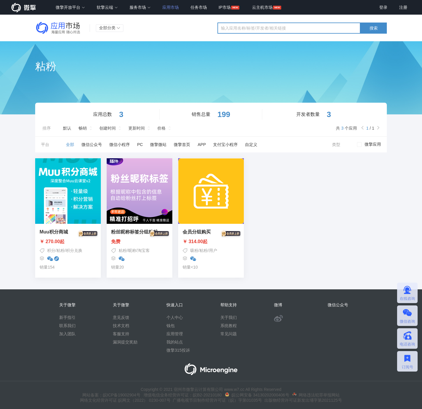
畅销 (83, 128)
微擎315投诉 (178, 350)
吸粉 (194, 250)
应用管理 (174, 333)
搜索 (374, 28)
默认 (67, 128)
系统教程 (228, 325)
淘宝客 (143, 250)
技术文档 (121, 325)
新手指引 (67, 317)
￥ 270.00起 (68, 241)
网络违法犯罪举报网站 (316, 395)
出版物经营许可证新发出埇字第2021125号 (302, 400)
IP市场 (225, 7)
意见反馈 (121, 317)
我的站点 (174, 342)
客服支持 (121, 333)
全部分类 (109, 27)
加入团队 (67, 333)
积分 (51, 250)
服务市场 (140, 7)
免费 (139, 241)
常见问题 (228, 333)
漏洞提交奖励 (125, 342)
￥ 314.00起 (211, 241)
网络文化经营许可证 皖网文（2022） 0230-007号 (125, 400)
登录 (383, 7)
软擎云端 (107, 7)
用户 (213, 250)
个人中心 (174, 317)
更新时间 (136, 128)
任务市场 (198, 7)
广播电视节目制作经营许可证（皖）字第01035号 (216, 400)
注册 (403, 7)
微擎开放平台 (70, 7)
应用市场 (170, 7)
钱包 (170, 325)
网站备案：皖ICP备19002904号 (111, 395)
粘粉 (61, 250)
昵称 (132, 250)
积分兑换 (74, 250)
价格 (161, 128)
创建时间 (107, 128)
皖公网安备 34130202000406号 (257, 395)
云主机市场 (262, 7)
